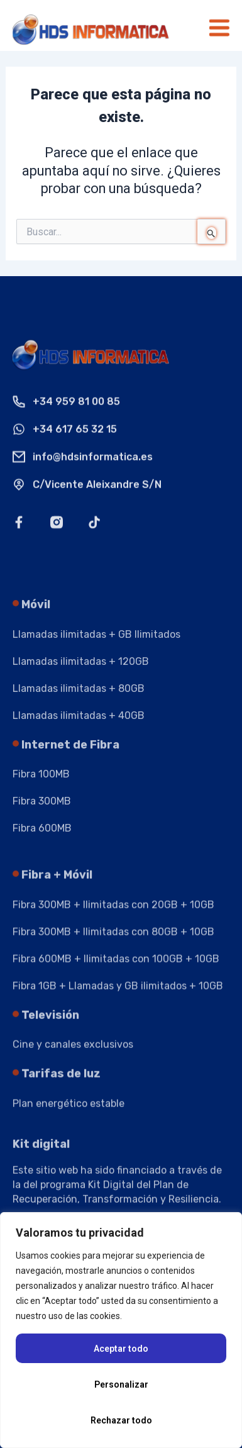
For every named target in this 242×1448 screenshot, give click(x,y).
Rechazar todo (121, 1420)
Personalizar (121, 1384)
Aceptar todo (121, 1349)
